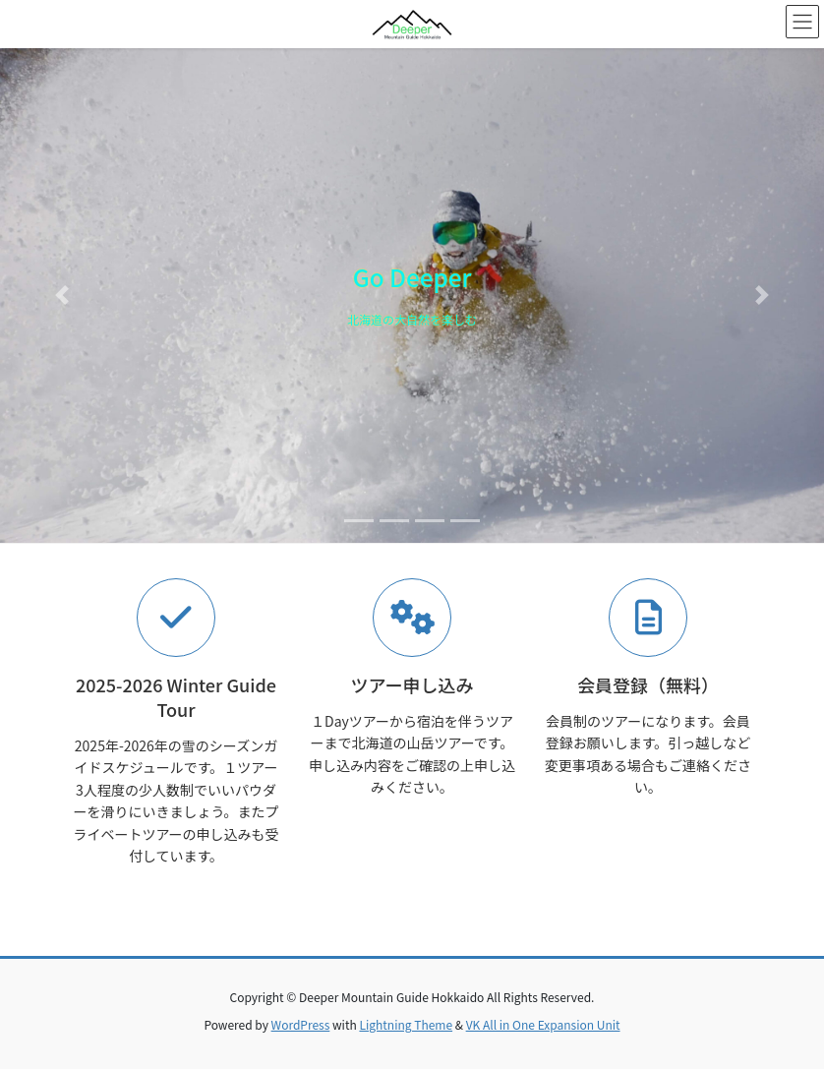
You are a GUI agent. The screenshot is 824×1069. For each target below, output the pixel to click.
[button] (62, 295)
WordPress (300, 1024)
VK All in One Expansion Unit (543, 1024)
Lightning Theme (405, 1024)
